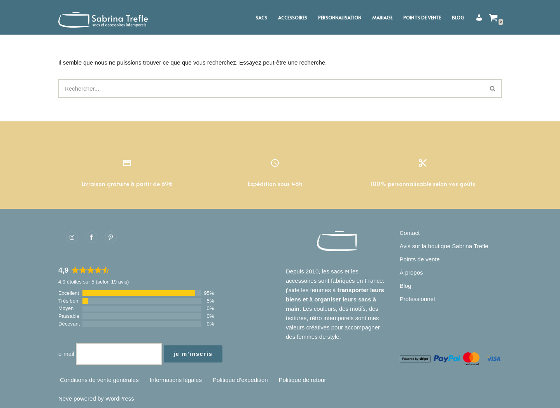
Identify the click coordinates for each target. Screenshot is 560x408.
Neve (65, 398)
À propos (411, 272)
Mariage (382, 17)
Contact (410, 232)
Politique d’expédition (240, 379)
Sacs (261, 17)
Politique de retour (302, 379)
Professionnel (417, 299)
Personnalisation (339, 17)
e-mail (66, 353)
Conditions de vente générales (99, 379)
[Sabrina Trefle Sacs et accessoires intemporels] (105, 17)
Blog (458, 17)
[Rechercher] (271, 88)
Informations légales (176, 379)
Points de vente (422, 17)
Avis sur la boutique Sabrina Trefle (444, 246)
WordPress (119, 398)
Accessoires (292, 17)
